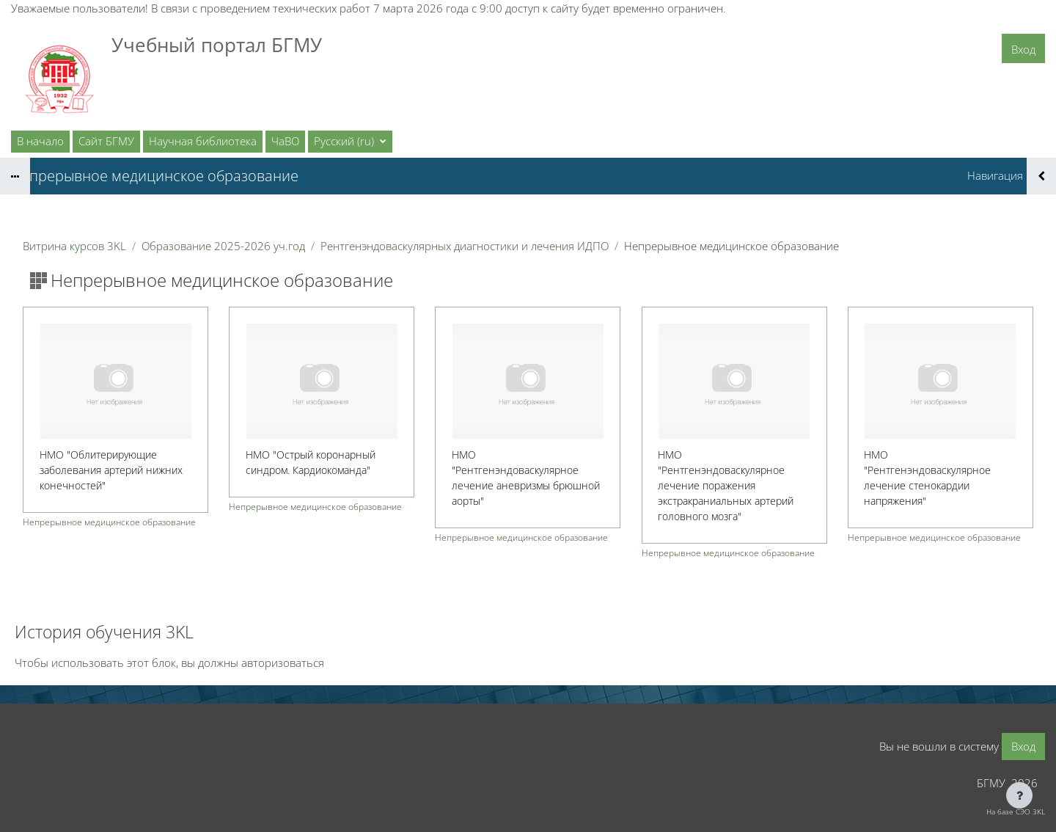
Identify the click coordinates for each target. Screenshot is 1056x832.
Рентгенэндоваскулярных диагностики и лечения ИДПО (464, 245)
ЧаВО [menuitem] (285, 141)
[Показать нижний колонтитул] (1019, 795)
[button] (350, 142)
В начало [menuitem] (40, 141)
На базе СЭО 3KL (1015, 811)
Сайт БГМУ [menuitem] (106, 141)
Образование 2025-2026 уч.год (223, 245)
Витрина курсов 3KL (74, 245)
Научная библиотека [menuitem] (203, 141)
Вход (1023, 49)
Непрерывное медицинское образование (109, 522)
